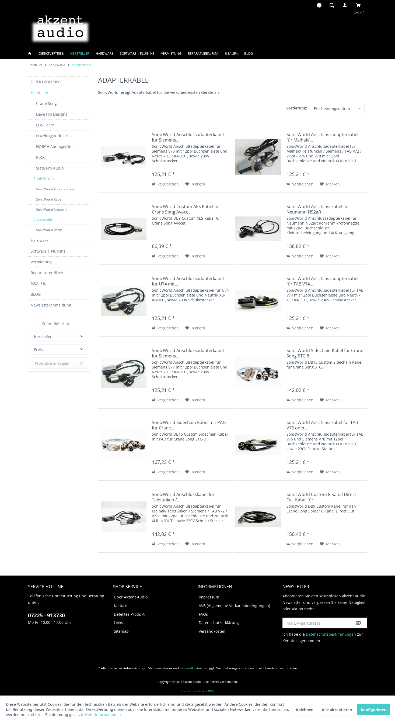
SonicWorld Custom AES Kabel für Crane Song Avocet (186, 209)
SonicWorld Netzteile (51, 209)
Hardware (39, 240)
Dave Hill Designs (51, 114)
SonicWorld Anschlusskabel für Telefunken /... (183, 497)
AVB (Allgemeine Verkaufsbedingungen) (234, 605)
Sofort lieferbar (55, 323)
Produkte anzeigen (58, 363)
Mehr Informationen (102, 714)
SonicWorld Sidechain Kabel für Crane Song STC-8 (324, 353)
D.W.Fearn (45, 125)
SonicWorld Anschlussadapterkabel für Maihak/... (322, 137)
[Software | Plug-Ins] (137, 53)
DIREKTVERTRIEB (46, 81)
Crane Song (46, 103)
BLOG (36, 294)
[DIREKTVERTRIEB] (51, 53)
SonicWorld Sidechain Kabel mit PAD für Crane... (189, 425)
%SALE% (38, 283)
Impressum (209, 597)
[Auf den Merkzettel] (195, 184)
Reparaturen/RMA (47, 272)
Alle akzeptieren (337, 709)
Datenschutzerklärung (219, 622)
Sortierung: (296, 108)
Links (118, 622)
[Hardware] (104, 53)
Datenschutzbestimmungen (331, 634)
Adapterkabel (43, 219)
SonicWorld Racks (49, 230)
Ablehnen (304, 709)
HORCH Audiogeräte (54, 146)
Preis (38, 349)
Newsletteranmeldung (51, 305)
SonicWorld (43, 178)
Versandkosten (212, 631)
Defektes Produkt (129, 614)
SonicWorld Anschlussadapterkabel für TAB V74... (322, 281)
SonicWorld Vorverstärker (55, 189)
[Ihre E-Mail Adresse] (316, 623)
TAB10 (210, 691)
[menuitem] (333, 5)
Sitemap (121, 631)
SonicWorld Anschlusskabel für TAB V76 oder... (322, 425)
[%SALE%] (231, 53)
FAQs (203, 614)
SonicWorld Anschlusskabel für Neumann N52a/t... (317, 209)
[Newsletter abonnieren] (358, 623)
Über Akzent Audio (131, 597)
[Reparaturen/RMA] (203, 53)
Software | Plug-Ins (48, 251)
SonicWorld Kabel (49, 199)
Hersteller (39, 92)
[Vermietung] (171, 53)
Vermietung (41, 261)
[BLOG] (248, 53)
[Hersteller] (79, 53)
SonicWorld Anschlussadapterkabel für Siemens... (188, 137)
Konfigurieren (373, 709)
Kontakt (121, 605)
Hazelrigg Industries (54, 135)
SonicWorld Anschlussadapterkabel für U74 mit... (188, 281)
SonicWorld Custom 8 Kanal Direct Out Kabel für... (321, 497)
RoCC (41, 157)
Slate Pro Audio (50, 168)
